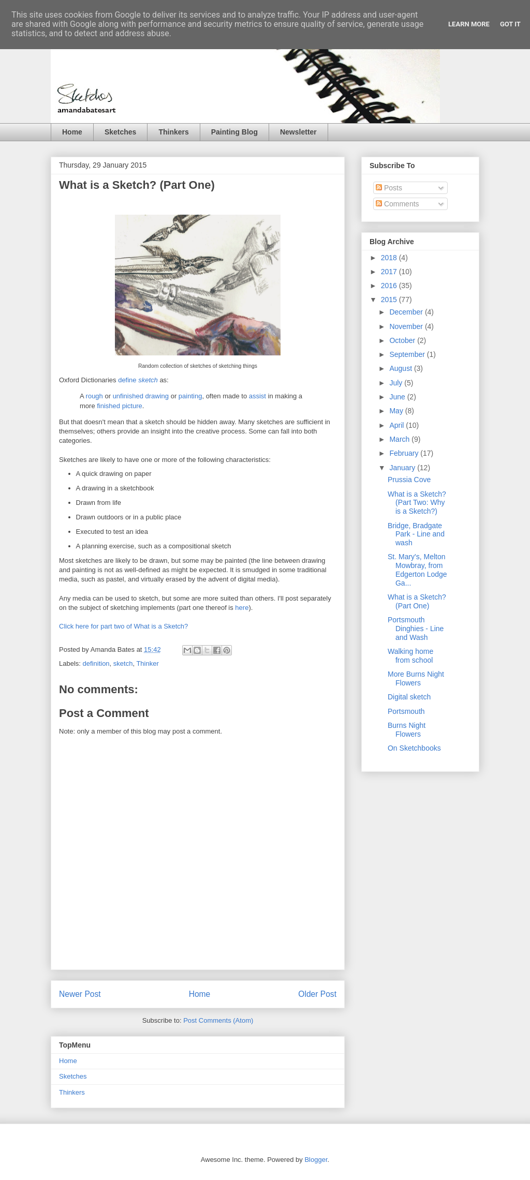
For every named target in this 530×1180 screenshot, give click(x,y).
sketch (123, 663)
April (397, 425)
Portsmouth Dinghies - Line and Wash (416, 628)
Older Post (317, 994)
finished (108, 406)
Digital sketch (409, 697)
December (406, 312)
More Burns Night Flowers (416, 678)
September (407, 354)
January (403, 468)
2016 (390, 285)
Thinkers (173, 132)
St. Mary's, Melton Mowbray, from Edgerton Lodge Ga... (417, 569)
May (397, 411)
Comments (397, 204)
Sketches (120, 132)
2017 (390, 271)
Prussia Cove (409, 479)
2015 (390, 299)
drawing (157, 396)
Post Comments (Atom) (218, 1020)
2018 (390, 257)
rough (94, 396)
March (400, 439)
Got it (510, 24)
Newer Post (80, 994)
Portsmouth (406, 711)
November (406, 326)
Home (72, 132)
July (396, 383)
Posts (389, 188)
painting (190, 396)
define (138, 380)
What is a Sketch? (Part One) (417, 601)
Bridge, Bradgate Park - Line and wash (416, 534)
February (404, 453)
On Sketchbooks (414, 748)
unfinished (128, 396)
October (403, 340)
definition (96, 663)
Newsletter (298, 132)
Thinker (147, 663)
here (241, 607)
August (401, 368)
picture (132, 406)
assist (257, 396)
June (398, 397)
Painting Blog (234, 132)
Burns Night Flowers (406, 729)
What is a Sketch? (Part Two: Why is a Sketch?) (417, 503)
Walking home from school (410, 655)
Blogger (315, 1159)
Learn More (469, 24)
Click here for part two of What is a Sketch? (123, 626)
